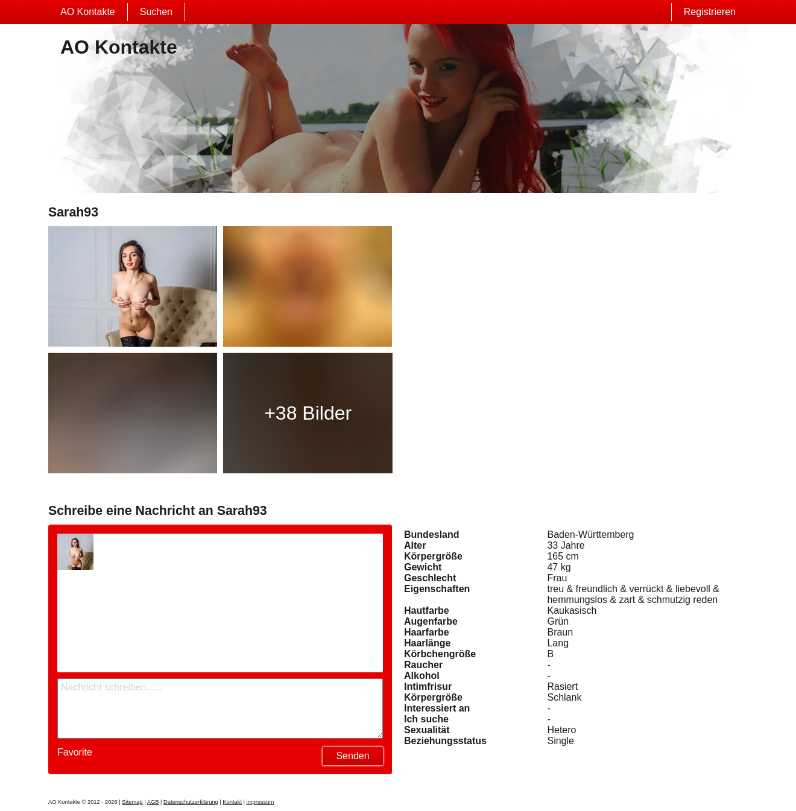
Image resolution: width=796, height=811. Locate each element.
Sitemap (132, 802)
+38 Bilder (308, 413)
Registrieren (710, 12)
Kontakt (232, 802)
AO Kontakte (87, 12)
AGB (153, 802)
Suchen (156, 12)
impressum (260, 802)
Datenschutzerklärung (190, 802)
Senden (352, 756)
